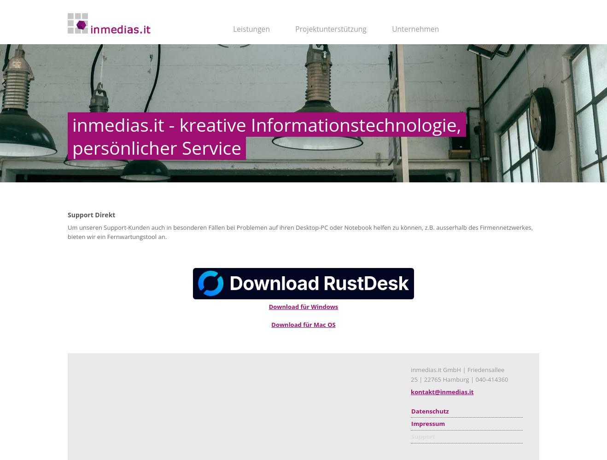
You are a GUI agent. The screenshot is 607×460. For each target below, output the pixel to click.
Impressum (428, 423)
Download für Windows (304, 307)
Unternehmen (415, 29)
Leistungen (251, 29)
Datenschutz (430, 411)
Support (423, 436)
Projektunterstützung (330, 29)
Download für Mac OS (303, 324)
